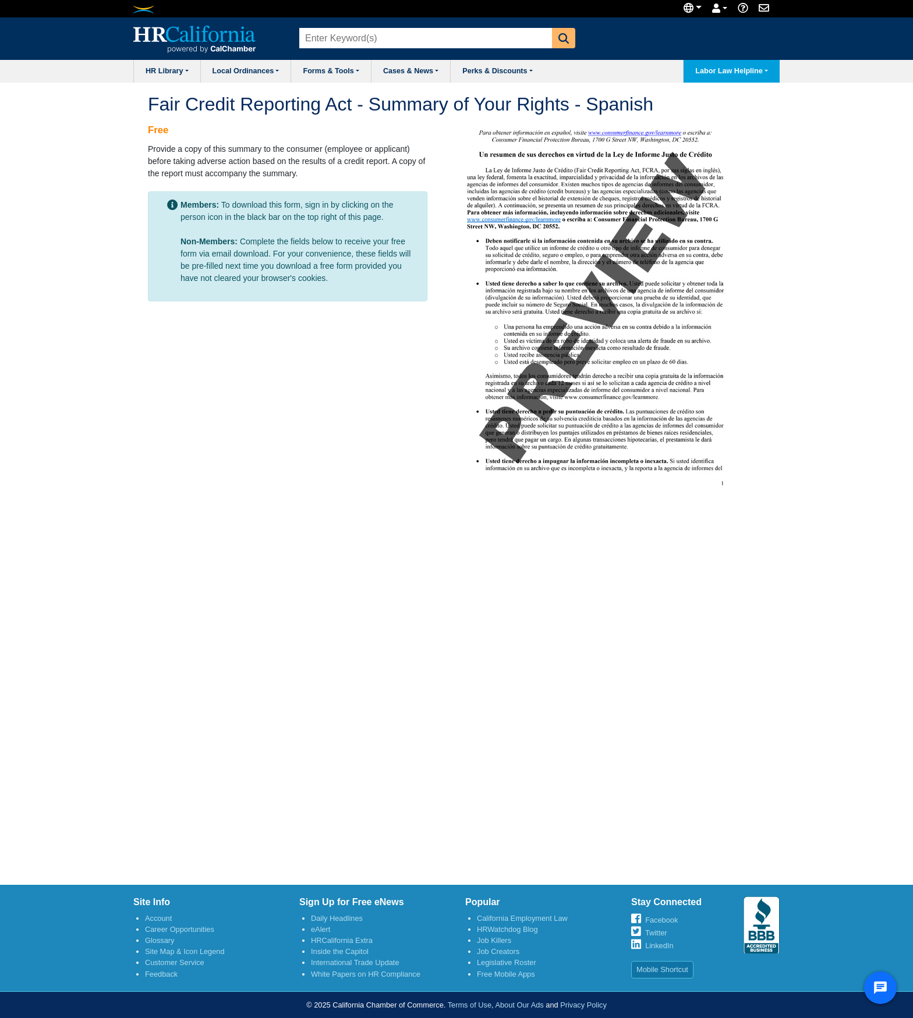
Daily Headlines (337, 918)
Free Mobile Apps (506, 974)
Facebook (661, 920)
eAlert (320, 929)
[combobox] (424, 38)
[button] (563, 38)
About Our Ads (519, 1005)
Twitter (656, 932)
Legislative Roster (506, 962)
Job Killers (494, 940)
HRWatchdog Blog (507, 929)
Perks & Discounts (497, 71)
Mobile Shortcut (662, 969)
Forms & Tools (331, 71)
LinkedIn (659, 945)
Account (158, 918)
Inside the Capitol (340, 951)
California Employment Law (522, 918)
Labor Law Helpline (731, 71)
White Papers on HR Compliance (365, 974)
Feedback (161, 974)
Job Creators (498, 951)
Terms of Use (469, 1005)
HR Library (167, 71)
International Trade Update (355, 962)
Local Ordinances (246, 71)
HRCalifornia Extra (342, 940)
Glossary (160, 940)
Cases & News (410, 71)
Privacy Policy (583, 1005)
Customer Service (174, 962)
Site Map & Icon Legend (185, 951)
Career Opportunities (179, 929)
